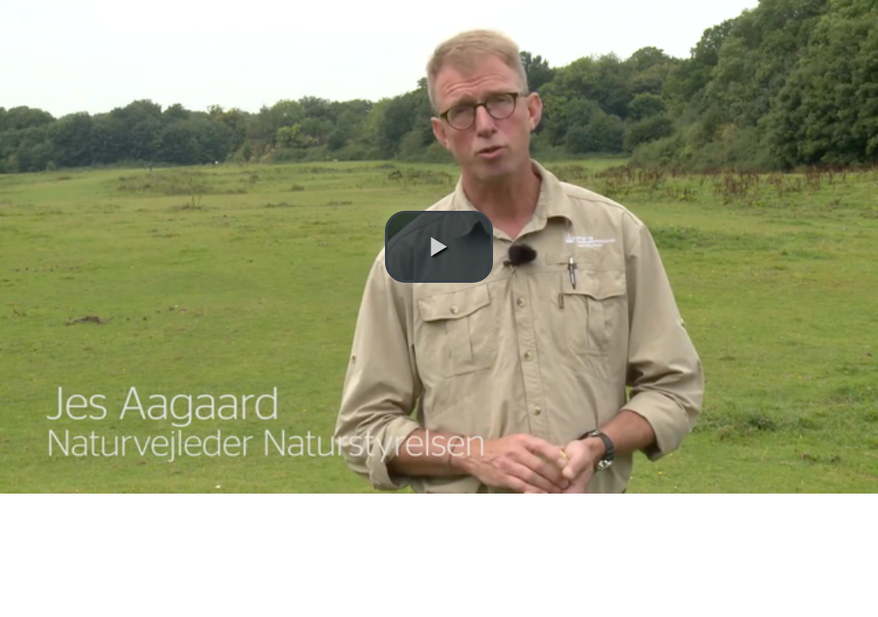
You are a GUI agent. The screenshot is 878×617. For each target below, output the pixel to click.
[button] (439, 247)
